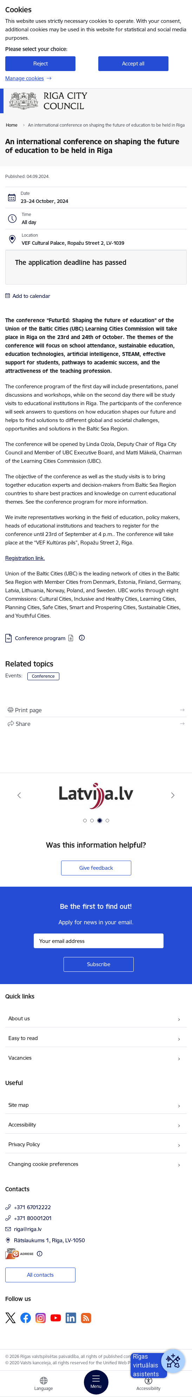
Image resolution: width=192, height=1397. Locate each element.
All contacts (40, 1274)
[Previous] (19, 795)
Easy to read (23, 1038)
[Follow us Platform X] (10, 1318)
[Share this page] (96, 724)
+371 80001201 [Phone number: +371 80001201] (33, 1218)
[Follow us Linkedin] (71, 1318)
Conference (43, 676)
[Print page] (96, 710)
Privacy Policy (24, 1144)
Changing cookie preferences (43, 1164)
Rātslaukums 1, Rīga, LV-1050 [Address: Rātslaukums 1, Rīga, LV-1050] (49, 1240)
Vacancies (20, 1057)
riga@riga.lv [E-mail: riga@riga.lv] (27, 1229)
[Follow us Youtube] (56, 1317)
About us (19, 1018)
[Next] (172, 795)
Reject (40, 63)
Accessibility (22, 1124)
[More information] (82, 637)
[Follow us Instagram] (40, 1318)
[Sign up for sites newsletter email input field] (99, 940)
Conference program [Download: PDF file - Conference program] (40, 638)
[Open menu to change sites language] (43, 1385)
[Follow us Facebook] (25, 1318)
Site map (18, 1105)
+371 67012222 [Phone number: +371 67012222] (32, 1207)
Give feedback (96, 868)
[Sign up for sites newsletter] (99, 964)
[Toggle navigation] (96, 1382)
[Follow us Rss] (86, 1318)
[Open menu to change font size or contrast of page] (148, 1385)
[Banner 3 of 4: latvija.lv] (96, 795)
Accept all (133, 63)
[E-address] (19, 1253)
